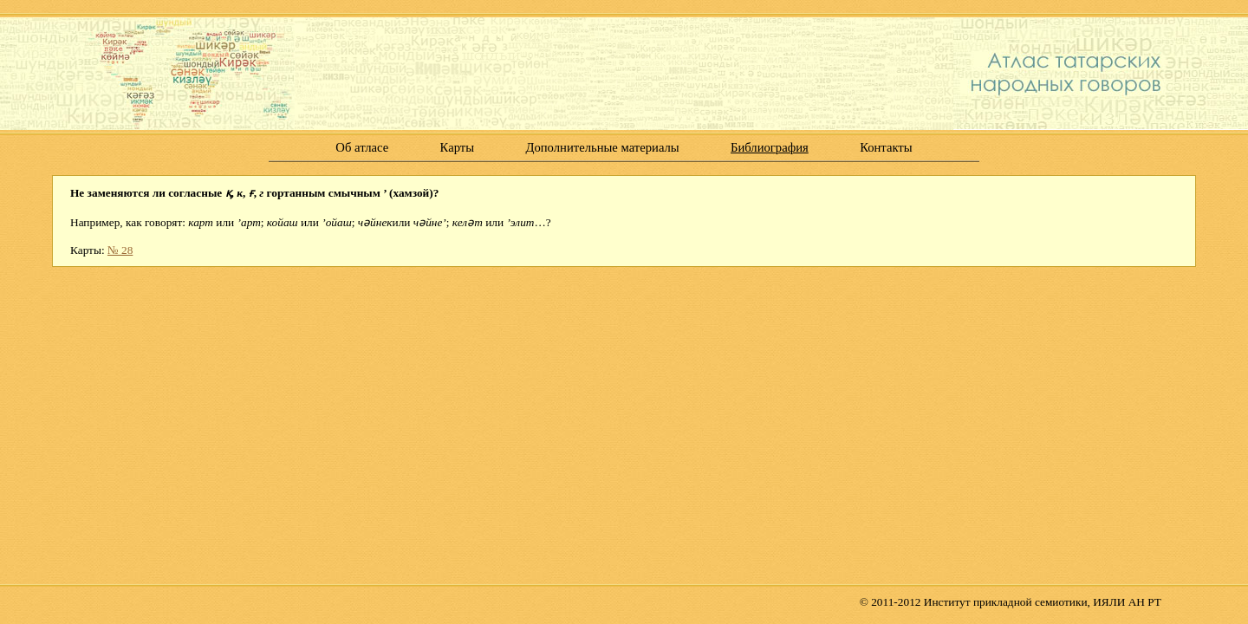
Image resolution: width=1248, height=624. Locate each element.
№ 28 (120, 250)
